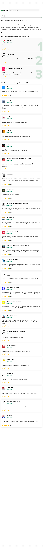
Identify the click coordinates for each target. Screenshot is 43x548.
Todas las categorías (9, 15)
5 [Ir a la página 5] (16, 430)
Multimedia (38, 15)
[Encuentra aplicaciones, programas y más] (24, 10)
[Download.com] (4, 10)
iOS (2, 15)
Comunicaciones (17, 15)
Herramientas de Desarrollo (26, 15)
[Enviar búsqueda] (10, 10)
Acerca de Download (31, 540)
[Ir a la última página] (39, 430)
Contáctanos (30, 545)
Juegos (33, 15)
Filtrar (3, 33)
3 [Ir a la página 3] (9, 430)
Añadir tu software (31, 542)
